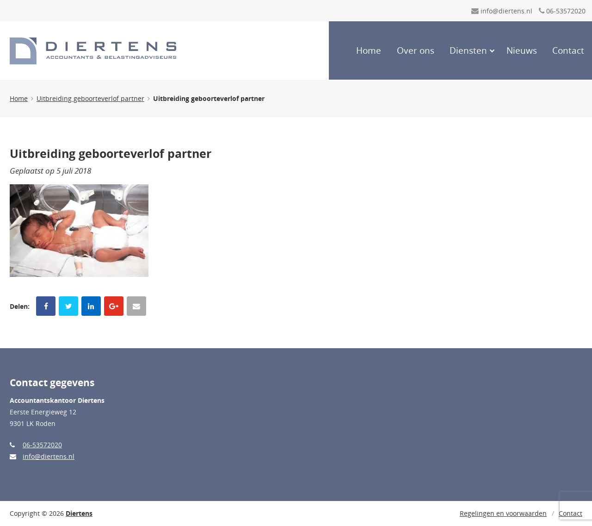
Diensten (468, 50)
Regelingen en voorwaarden (503, 513)
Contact (568, 50)
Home (368, 50)
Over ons (415, 50)
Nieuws (521, 50)
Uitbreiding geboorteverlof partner (90, 98)
